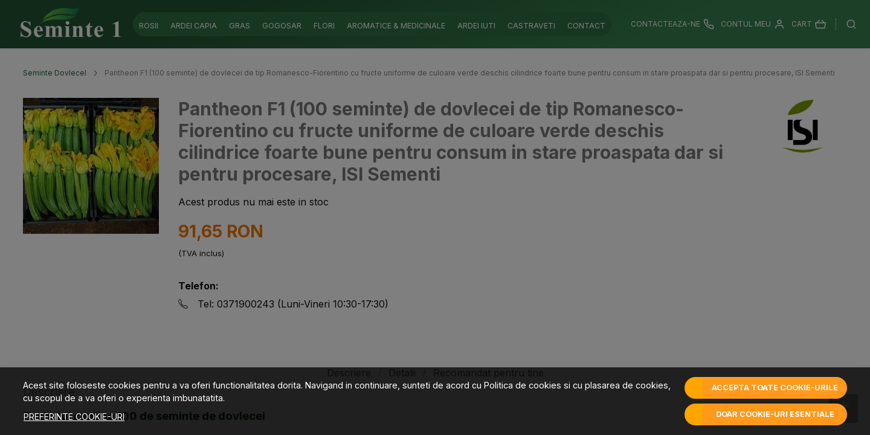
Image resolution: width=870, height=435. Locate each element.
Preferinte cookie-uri (74, 416)
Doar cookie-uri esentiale (775, 414)
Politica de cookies (522, 385)
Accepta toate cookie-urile (775, 387)
